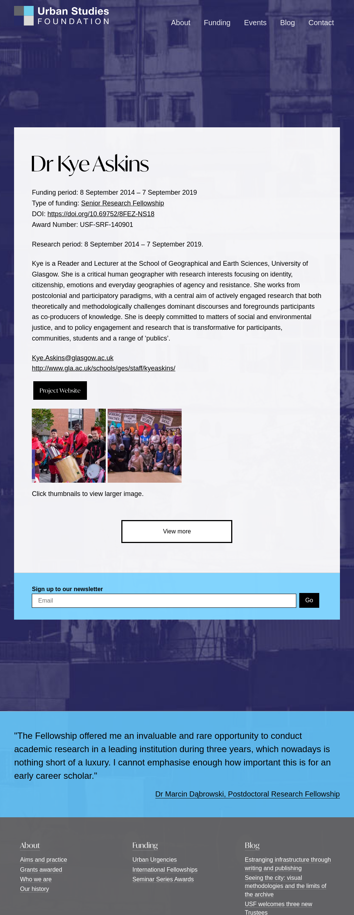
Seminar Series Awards (163, 879)
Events (255, 23)
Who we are (35, 879)
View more (177, 531)
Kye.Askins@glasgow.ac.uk (72, 358)
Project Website (60, 390)
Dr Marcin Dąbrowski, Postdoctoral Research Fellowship (247, 794)
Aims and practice (43, 860)
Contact (321, 23)
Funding (217, 23)
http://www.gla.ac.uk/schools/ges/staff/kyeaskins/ (103, 368)
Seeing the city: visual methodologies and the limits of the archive (286, 886)
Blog (287, 23)
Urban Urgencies (154, 860)
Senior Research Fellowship (122, 203)
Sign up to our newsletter (67, 589)
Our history (34, 889)
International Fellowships (165, 870)
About (180, 23)
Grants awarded (41, 870)
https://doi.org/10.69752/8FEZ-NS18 (100, 214)
